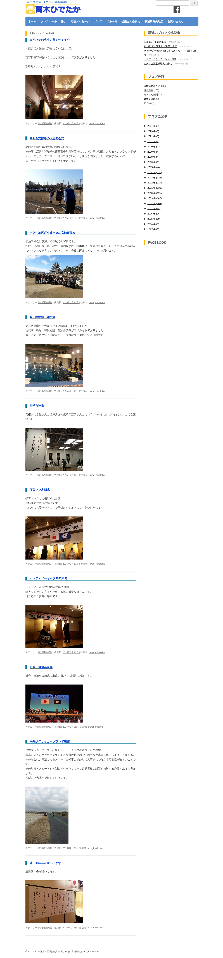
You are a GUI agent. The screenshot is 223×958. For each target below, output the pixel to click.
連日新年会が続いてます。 (47, 863)
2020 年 (153, 146)
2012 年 (154, 182)
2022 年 (153, 136)
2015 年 (153, 167)
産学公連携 (37, 405)
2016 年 (153, 162)
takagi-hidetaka (97, 123)
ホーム (32, 21)
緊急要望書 (149, 99)
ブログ (98, 21)
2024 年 (153, 126)
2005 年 (153, 219)
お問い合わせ (176, 21)
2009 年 (154, 198)
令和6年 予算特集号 (155, 42)
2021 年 (153, 141)
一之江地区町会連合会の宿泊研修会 (52, 232)
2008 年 (154, 203)
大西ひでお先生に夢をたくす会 (50, 39)
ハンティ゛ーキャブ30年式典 (48, 578)
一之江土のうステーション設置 (160, 59)
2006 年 (153, 213)
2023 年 (153, 131)
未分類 (147, 103)
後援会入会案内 (130, 21)
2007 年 (153, 208)
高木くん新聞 (151, 94)
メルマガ (111, 21)
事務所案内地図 (153, 21)
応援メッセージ (80, 21)
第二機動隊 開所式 (42, 317)
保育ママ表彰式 (40, 489)
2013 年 (154, 177)
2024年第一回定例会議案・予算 (160, 46)
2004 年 (153, 224)
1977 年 (153, 229)
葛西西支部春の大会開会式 (47, 138)
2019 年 (153, 151)
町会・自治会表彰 (41, 667)
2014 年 (154, 172)
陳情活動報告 (45, 123)
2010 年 (154, 193)
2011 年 (154, 188)
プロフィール (49, 21)
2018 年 (153, 156)
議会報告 (148, 90)
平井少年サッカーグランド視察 (50, 741)
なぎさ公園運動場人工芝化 (158, 63)
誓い (63, 21)
